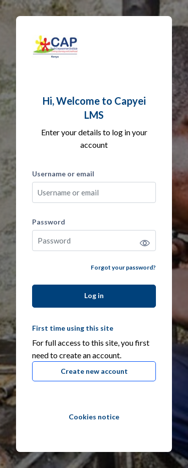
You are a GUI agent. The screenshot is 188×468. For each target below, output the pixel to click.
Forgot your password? (123, 267)
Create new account (94, 371)
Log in (94, 295)
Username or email (63, 173)
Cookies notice (94, 416)
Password (48, 221)
